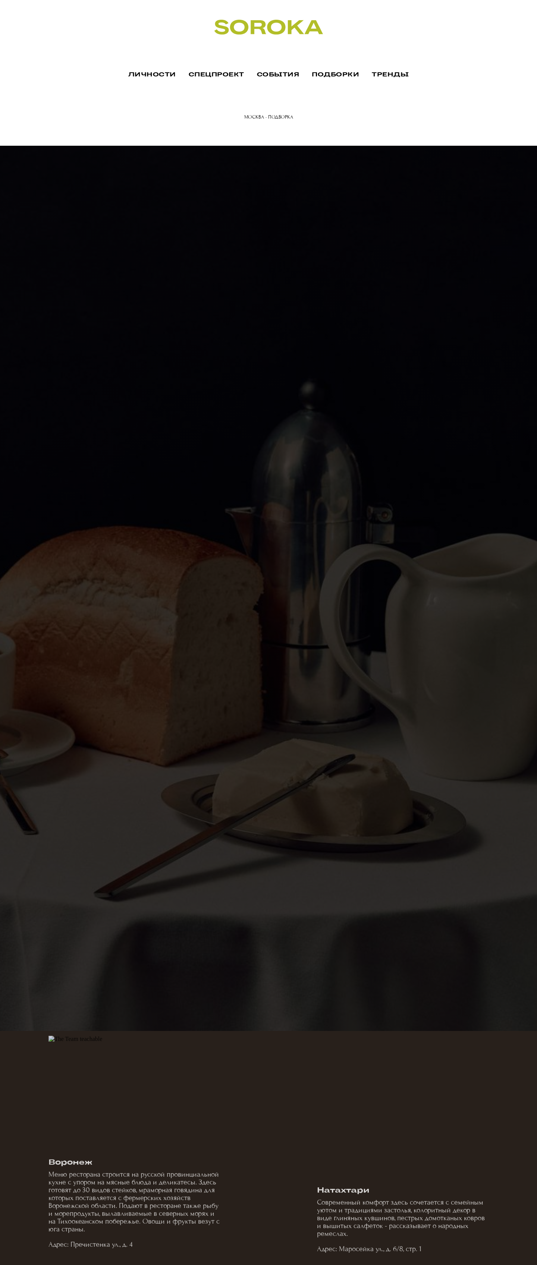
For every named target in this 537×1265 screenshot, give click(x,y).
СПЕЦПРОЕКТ (216, 75)
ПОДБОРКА (280, 117)
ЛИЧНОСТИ (152, 75)
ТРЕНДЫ (390, 75)
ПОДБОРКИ (335, 75)
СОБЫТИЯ (278, 75)
